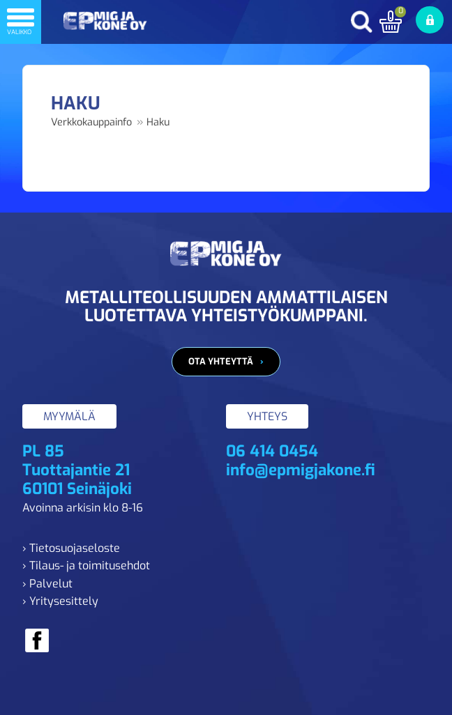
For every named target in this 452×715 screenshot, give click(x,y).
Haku (158, 122)
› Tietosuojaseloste (71, 548)
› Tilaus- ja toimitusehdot (86, 565)
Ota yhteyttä (220, 361)
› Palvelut (47, 583)
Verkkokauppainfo (91, 122)
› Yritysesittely (60, 601)
